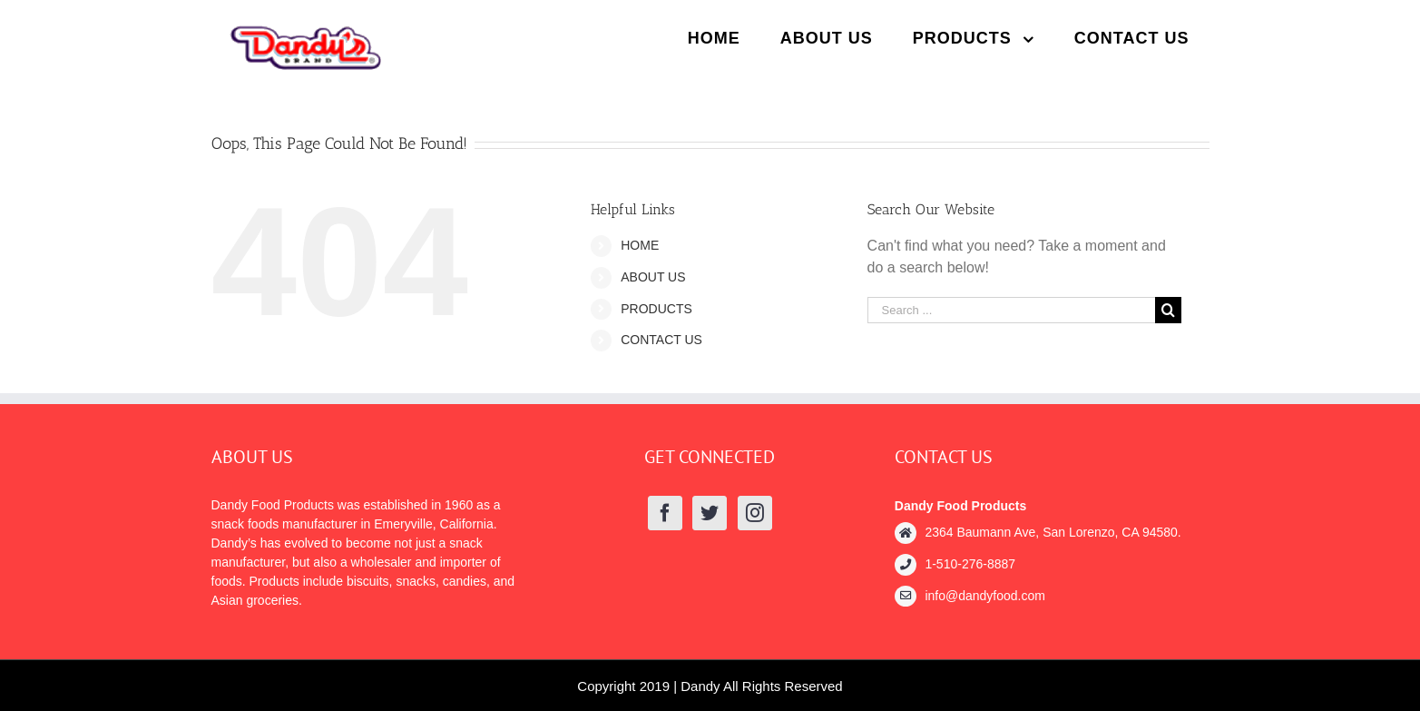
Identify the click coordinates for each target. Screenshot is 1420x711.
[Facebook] (665, 513)
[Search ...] (1011, 310)
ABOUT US (653, 277)
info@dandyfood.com (985, 595)
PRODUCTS (656, 308)
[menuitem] (714, 38)
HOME (640, 245)
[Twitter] (709, 513)
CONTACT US (661, 339)
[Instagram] (755, 513)
